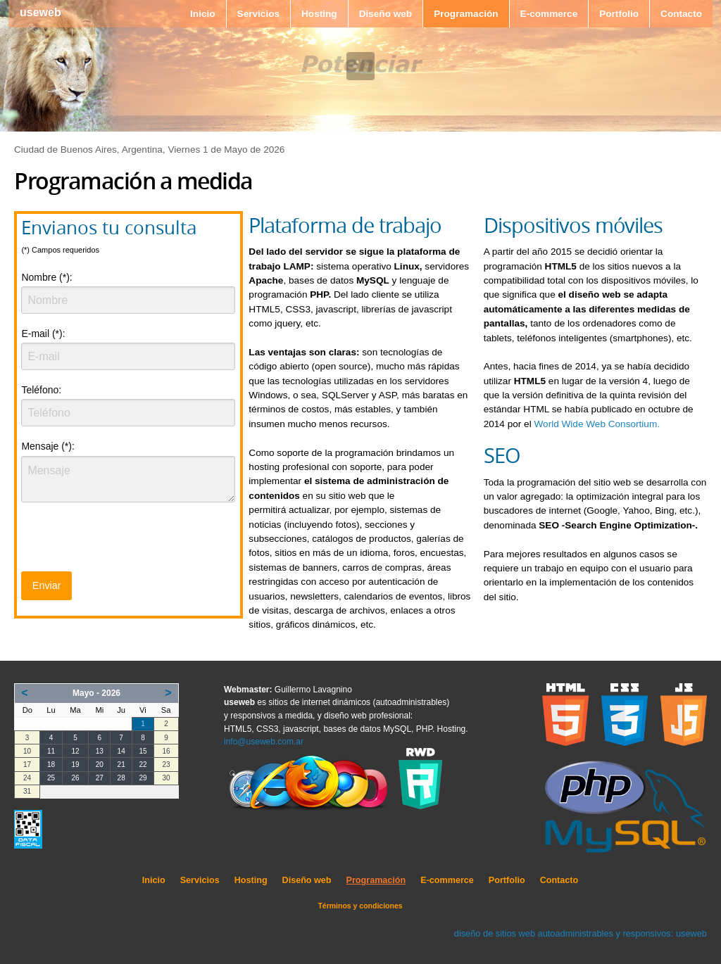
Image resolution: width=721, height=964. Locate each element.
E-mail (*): (43, 333)
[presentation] (128, 541)
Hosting (319, 13)
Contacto (681, 13)
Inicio (202, 13)
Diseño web (386, 13)
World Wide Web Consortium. (597, 424)
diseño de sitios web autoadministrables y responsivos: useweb (580, 933)
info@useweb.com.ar (263, 742)
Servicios (258, 13)
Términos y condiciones (360, 905)
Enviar (46, 585)
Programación (466, 13)
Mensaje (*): (47, 446)
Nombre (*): (46, 277)
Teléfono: (41, 389)
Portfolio (619, 13)
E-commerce (549, 13)
